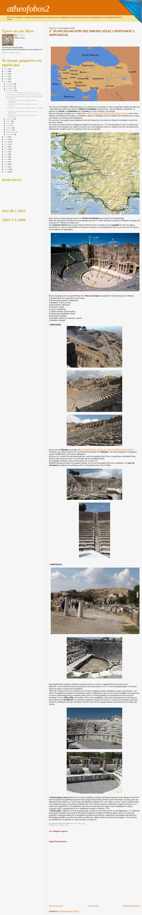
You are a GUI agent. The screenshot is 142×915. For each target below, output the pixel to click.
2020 (6, 137)
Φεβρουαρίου (10, 132)
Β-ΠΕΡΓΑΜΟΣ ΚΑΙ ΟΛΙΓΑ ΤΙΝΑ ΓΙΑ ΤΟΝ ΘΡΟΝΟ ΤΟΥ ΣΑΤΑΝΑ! (107, 450)
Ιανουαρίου (10, 134)
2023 (6, 76)
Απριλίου (9, 128)
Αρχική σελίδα (93, 906)
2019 (6, 139)
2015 (6, 149)
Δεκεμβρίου (10, 84)
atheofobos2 (28, 9)
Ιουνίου (9, 123)
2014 (6, 152)
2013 (6, 154)
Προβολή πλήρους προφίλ (11, 53)
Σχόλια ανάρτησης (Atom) (69, 911)
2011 (6, 159)
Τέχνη (66, 825)
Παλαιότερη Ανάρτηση (131, 906)
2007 (6, 169)
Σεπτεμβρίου (10, 90)
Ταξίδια (61, 825)
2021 (6, 81)
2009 (6, 164)
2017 (6, 144)
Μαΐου (8, 126)
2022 (6, 79)
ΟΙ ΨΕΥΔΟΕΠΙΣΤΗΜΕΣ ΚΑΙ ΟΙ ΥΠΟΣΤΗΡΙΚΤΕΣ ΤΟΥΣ (24, 95)
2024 (6, 74)
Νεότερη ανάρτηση (56, 906)
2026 (6, 69)
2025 (6, 71)
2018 (6, 142)
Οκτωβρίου (10, 88)
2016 (6, 147)
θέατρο (56, 825)
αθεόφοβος (21, 35)
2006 (6, 172)
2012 (6, 157)
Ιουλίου (9, 121)
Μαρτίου (9, 130)
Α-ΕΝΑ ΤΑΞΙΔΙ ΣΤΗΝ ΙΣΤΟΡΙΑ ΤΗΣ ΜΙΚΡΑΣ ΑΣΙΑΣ (107, 113)
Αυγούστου (10, 119)
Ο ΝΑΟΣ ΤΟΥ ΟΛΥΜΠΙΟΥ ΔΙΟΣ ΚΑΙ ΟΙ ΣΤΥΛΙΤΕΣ (23, 92)
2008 (6, 167)
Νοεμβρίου (10, 86)
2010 (6, 162)
